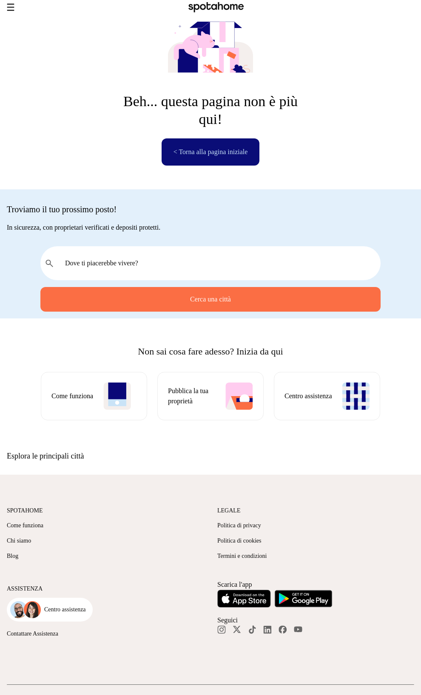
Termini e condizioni (242, 556)
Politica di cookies (239, 540)
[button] (210, 456)
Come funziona (25, 525)
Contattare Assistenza (32, 633)
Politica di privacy (239, 525)
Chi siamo (19, 540)
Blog (12, 556)
